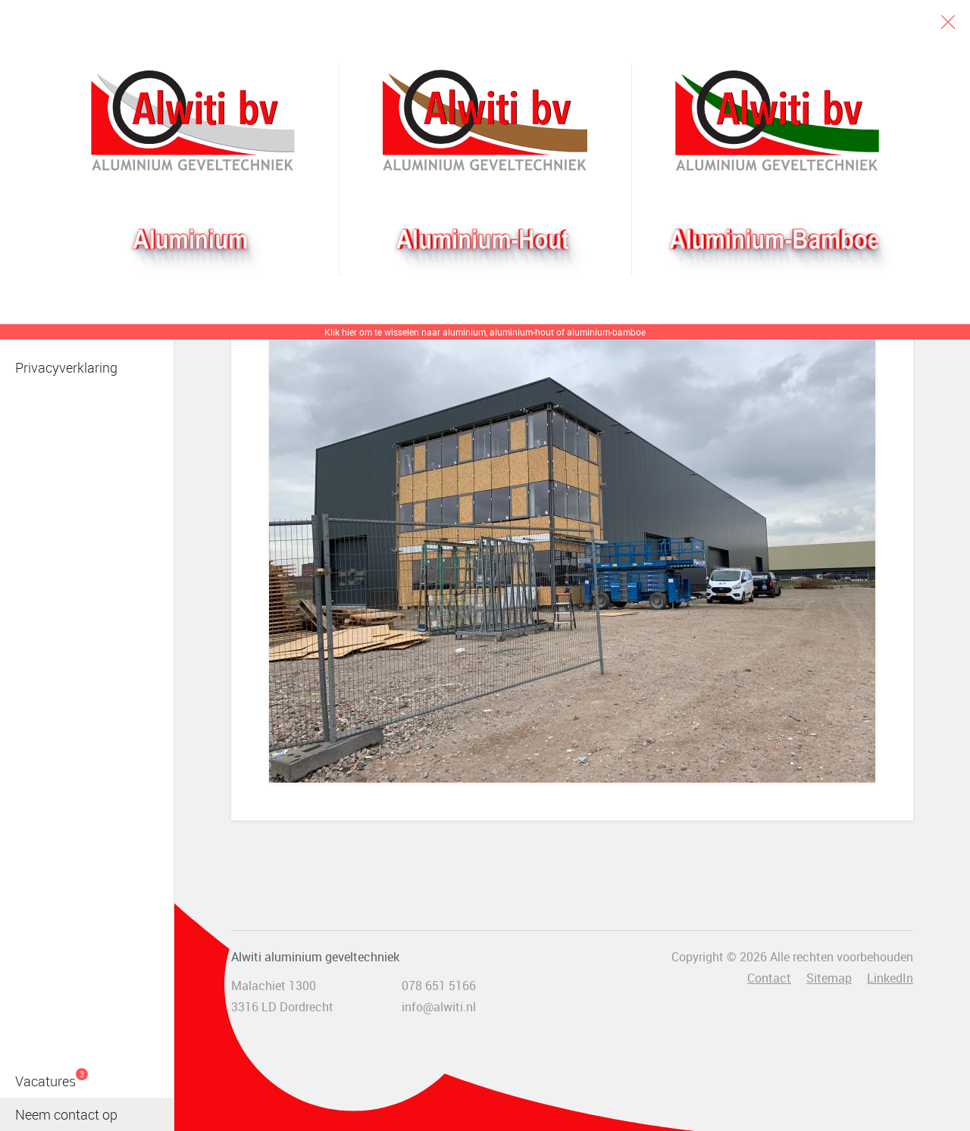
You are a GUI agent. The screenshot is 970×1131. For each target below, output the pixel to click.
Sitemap (829, 978)
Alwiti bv (193, 120)
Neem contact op (66, 1114)
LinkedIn (890, 978)
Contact (769, 978)
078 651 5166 (439, 985)
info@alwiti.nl (439, 1006)
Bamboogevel (777, 120)
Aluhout (485, 120)
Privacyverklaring (66, 367)
